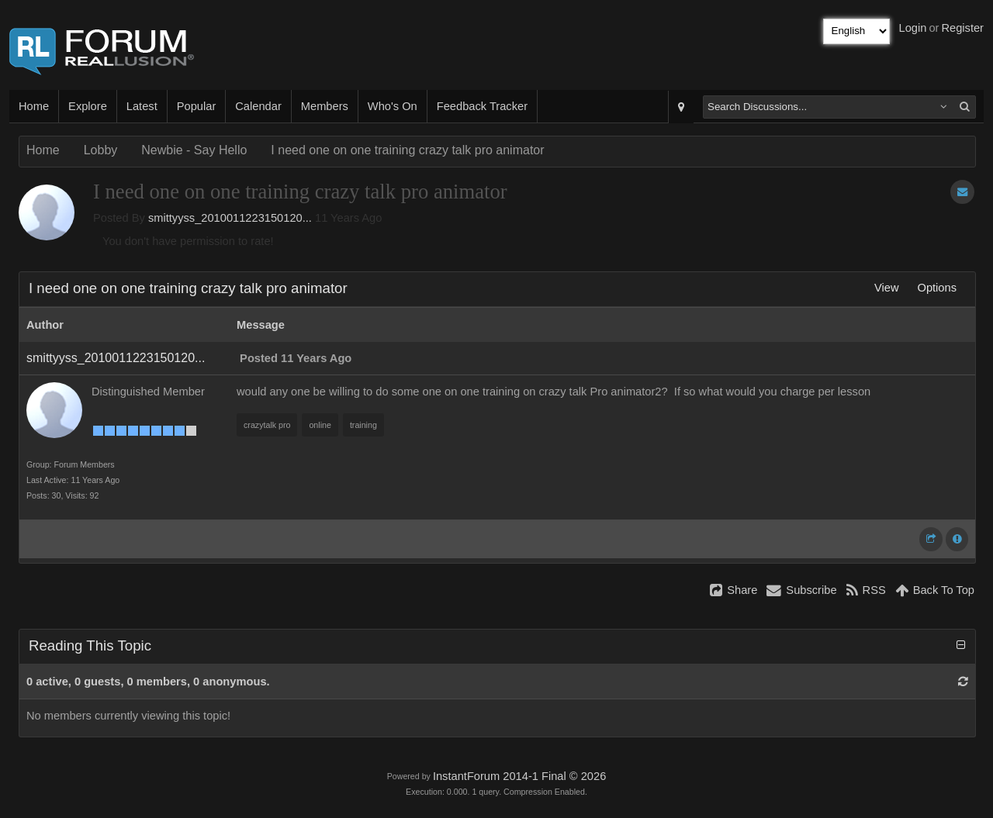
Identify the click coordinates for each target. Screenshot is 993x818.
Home (33, 106)
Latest (142, 106)
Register (962, 28)
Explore (87, 106)
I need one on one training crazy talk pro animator (407, 150)
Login (913, 28)
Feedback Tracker (482, 106)
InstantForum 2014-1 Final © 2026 (519, 776)
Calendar (258, 106)
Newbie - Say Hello (194, 150)
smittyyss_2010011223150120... (230, 218)
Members (325, 106)
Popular (197, 106)
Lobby (101, 150)
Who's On (392, 106)
